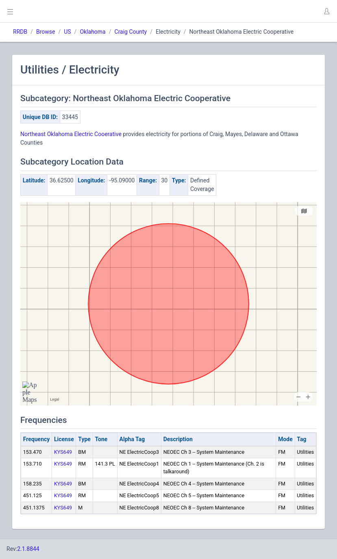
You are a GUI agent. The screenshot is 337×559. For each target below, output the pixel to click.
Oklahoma (92, 31)
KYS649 (63, 452)
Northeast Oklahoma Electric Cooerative (71, 134)
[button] (326, 11)
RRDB (20, 31)
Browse (45, 31)
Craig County (131, 31)
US (67, 31)
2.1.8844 (28, 549)
